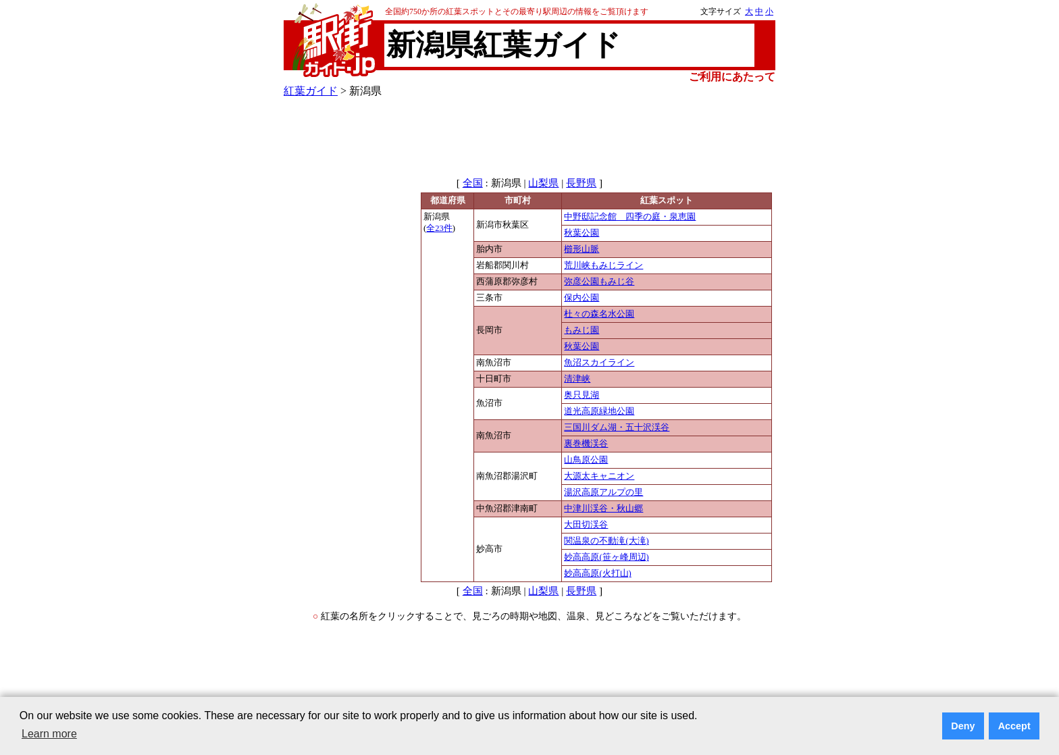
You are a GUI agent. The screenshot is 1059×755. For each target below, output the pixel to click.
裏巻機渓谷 (586, 443)
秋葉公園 (581, 233)
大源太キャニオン (599, 476)
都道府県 (447, 200)
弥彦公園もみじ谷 (599, 281)
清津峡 (577, 379)
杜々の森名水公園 (599, 314)
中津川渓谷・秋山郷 (603, 508)
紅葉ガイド (311, 91)
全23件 (439, 228)
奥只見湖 (581, 395)
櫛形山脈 (581, 249)
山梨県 (543, 183)
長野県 (581, 183)
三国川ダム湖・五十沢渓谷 (616, 427)
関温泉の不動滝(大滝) (606, 541)
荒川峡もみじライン (603, 265)
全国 (473, 183)
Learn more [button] (49, 733)
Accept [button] (1014, 726)
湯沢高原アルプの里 (603, 492)
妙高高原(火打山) (597, 573)
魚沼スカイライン (599, 362)
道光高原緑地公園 (599, 411)
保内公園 (581, 298)
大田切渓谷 (586, 524)
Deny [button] (963, 726)
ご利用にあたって (732, 76)
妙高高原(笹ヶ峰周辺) (606, 557)
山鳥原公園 (586, 460)
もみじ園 (581, 330)
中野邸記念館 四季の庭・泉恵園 (630, 217)
